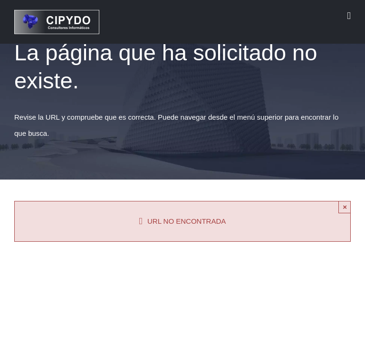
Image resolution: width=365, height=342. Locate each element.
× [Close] (345, 207)
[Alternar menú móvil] (349, 16)
